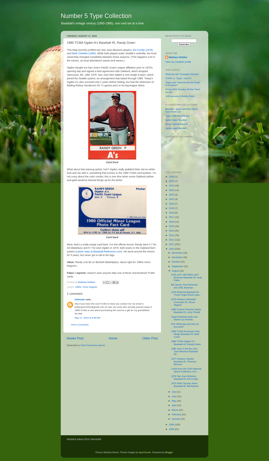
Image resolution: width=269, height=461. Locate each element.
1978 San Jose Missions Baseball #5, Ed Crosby (184, 377)
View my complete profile (178, 62)
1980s (78, 287)
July (174, 391)
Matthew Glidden (178, 57)
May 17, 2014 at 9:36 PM (87, 318)
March (175, 410)
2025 (172, 181)
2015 (172, 226)
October (176, 261)
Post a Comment (80, 324)
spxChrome (145, 452)
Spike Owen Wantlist (176, 120)
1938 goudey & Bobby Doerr (180, 96)
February (177, 414)
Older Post (150, 338)
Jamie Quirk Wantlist (175, 128)
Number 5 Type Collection (96, 15)
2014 (172, 230)
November (177, 257)
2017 (172, 217)
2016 (172, 221)
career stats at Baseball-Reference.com (99, 251)
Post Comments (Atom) (93, 345)
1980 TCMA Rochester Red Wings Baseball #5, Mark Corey (185, 334)
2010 (172, 249)
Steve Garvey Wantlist (176, 124)
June (174, 396)
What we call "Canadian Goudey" (182, 74)
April (174, 405)
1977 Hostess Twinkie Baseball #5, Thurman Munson (183, 362)
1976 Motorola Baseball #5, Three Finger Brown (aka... (186, 293)
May (174, 401)
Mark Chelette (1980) (84, 53)
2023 (172, 190)
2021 (172, 199)
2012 (172, 239)
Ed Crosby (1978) (143, 50)
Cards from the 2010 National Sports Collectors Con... (186, 370)
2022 (172, 194)
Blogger (169, 452)
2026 (172, 176)
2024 (172, 185)
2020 (172, 203)
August (176, 271)
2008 (172, 429)
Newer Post (75, 338)
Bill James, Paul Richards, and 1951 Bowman (184, 286)
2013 (172, 235)
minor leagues (90, 287)
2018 (172, 212)
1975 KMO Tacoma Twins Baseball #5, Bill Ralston (185, 384)
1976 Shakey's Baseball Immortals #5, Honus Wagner (183, 302)
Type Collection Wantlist (177, 116)
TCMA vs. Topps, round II (178, 78)
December (177, 253)
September (178, 266)
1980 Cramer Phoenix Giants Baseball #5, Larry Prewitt (186, 310)
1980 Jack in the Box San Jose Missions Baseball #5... (184, 351)
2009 (172, 424)
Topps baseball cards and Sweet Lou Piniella (184, 318)
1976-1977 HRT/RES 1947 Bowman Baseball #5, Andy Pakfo (186, 277)
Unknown (80, 299)
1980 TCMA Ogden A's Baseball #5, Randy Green (186, 342)
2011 (172, 244)
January (176, 419)
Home (113, 338)
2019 (172, 208)
